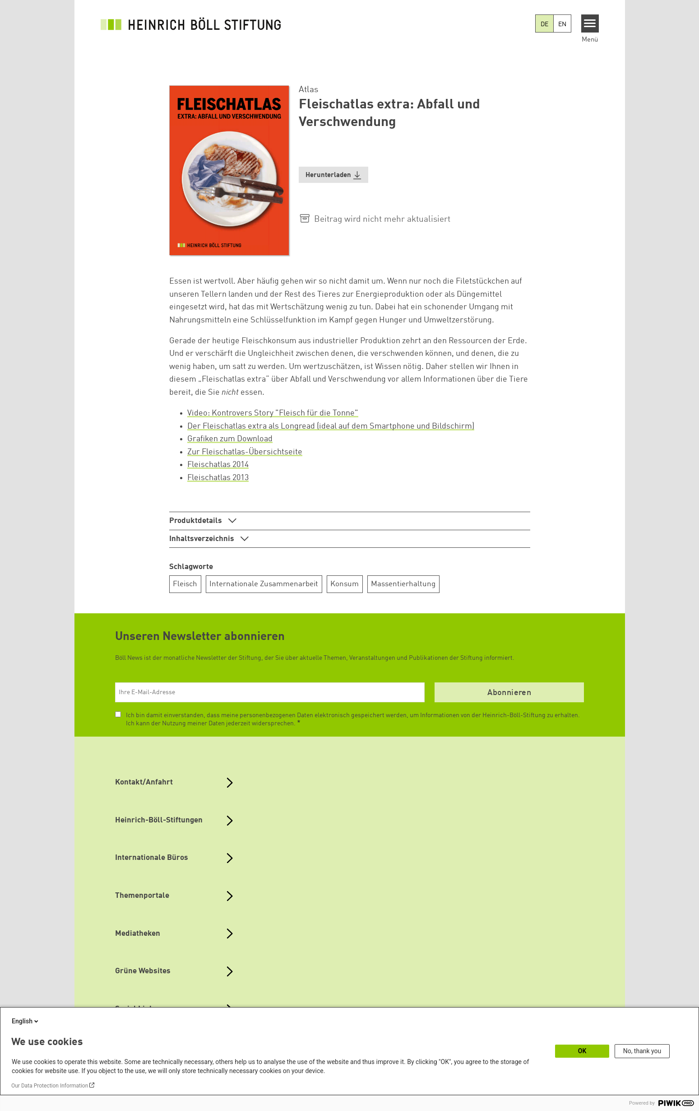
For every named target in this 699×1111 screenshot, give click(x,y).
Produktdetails (196, 521)
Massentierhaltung (403, 584)
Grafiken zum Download (230, 439)
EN (562, 24)
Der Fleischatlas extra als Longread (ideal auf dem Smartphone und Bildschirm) (330, 426)
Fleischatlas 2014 (218, 465)
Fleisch (185, 584)
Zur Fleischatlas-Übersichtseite (244, 452)
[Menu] (590, 23)
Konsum (344, 584)
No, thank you (642, 1051)
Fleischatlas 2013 (218, 478)
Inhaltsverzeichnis (202, 539)
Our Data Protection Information (49, 1086)
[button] (333, 175)
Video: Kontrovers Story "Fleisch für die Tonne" (272, 413)
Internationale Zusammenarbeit (263, 584)
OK (582, 1051)
